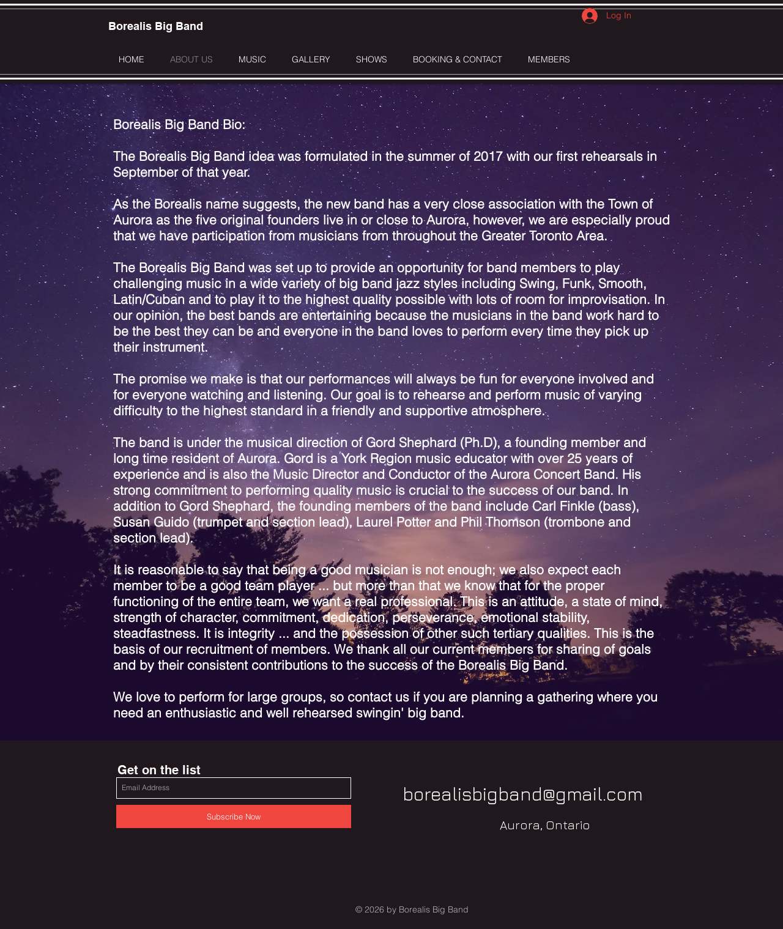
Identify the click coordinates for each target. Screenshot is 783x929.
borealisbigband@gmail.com (523, 794)
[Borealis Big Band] (156, 26)
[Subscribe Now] (233, 816)
